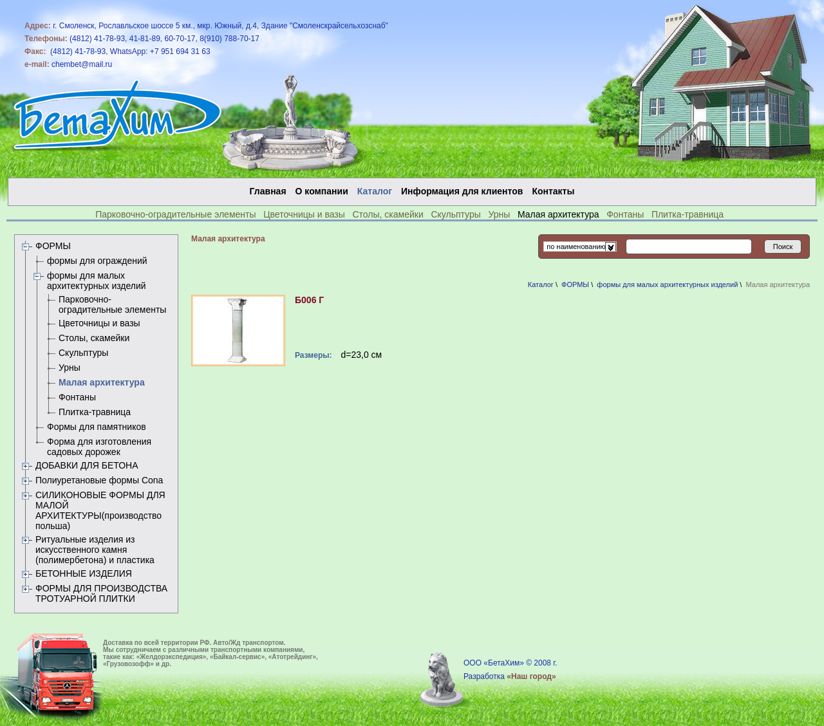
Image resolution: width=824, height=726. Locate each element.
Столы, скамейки (387, 214)
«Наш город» (531, 676)
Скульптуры (455, 214)
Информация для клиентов (462, 191)
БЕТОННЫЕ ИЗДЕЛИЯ (83, 573)
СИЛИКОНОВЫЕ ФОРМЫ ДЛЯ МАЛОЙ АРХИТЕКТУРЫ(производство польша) (100, 510)
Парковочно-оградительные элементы (175, 214)
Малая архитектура (102, 382)
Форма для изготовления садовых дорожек (99, 446)
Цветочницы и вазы (304, 214)
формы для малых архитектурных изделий (96, 280)
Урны (499, 214)
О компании (321, 191)
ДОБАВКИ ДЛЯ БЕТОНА (86, 465)
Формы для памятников (96, 427)
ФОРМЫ (53, 246)
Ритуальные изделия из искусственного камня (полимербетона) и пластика (94, 549)
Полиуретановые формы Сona (99, 480)
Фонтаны (625, 214)
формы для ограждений (97, 261)
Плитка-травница (687, 214)
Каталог (541, 284)
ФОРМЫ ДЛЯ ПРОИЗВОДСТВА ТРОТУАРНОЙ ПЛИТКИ (101, 593)
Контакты (553, 191)
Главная (268, 191)
